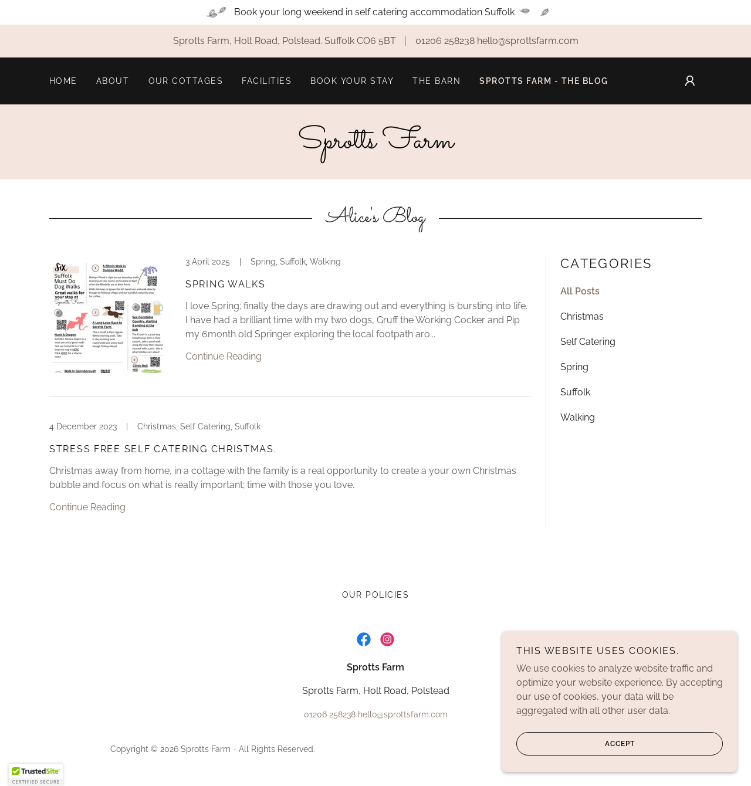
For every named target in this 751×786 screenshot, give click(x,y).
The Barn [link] (436, 81)
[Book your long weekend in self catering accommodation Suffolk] (375, 12)
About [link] (113, 81)
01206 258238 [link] (445, 40)
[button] (690, 81)
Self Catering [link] (587, 341)
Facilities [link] (267, 81)
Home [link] (63, 81)
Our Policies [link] (376, 594)
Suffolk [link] (575, 392)
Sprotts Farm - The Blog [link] (543, 81)
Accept (575, 743)
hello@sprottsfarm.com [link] (528, 40)
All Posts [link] (580, 291)
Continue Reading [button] (223, 356)
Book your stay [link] (352, 81)
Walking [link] (577, 417)
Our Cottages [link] (186, 81)
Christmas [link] (582, 316)
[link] (375, 144)
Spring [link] (574, 366)
